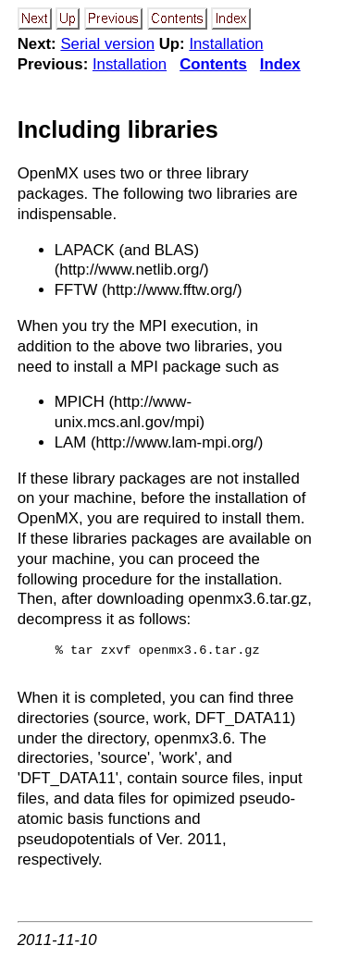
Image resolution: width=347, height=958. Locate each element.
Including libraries (118, 129)
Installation (226, 44)
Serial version (107, 44)
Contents (213, 64)
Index (280, 64)
